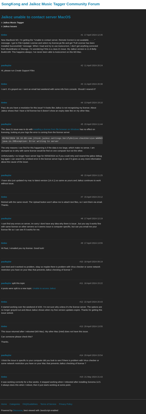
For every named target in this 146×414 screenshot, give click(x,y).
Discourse (18, 410)
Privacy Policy (65, 404)
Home (4, 404)
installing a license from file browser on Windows (56, 129)
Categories (15, 404)
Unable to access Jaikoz (44, 288)
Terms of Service (48, 404)
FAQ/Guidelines (30, 404)
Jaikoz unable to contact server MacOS (36, 17)
